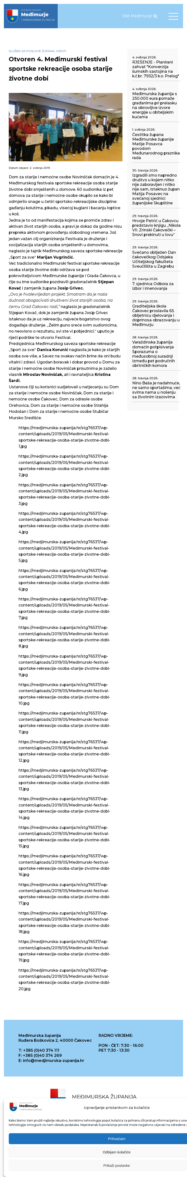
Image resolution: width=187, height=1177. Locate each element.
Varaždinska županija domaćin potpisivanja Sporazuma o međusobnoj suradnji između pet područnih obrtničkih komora (153, 354)
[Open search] (155, 16)
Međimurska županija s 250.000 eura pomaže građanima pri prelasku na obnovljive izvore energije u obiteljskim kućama (154, 105)
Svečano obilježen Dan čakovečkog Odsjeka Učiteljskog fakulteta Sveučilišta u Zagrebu (154, 259)
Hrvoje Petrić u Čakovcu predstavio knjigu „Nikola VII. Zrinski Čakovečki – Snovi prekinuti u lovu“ (156, 227)
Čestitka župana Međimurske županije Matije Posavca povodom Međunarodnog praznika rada (156, 146)
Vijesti (61, 51)
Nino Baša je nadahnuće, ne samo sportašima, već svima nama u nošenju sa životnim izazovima (156, 390)
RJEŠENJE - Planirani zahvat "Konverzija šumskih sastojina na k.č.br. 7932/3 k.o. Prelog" (155, 69)
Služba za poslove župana (32, 51)
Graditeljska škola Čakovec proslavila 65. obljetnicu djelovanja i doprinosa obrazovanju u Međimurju (156, 315)
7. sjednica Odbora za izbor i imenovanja (153, 286)
